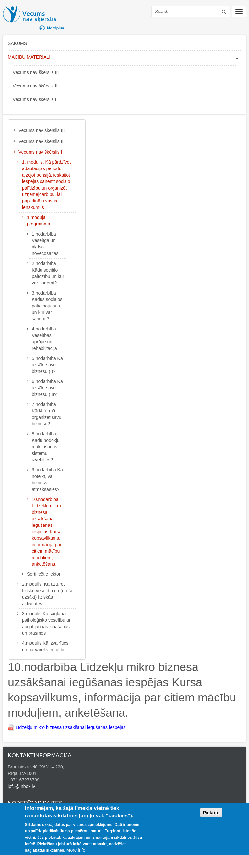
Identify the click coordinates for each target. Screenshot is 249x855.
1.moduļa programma (38, 220)
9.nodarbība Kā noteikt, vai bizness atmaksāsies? (47, 479)
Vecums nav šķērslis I (34, 99)
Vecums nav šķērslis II (35, 85)
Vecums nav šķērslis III (36, 72)
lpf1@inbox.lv (21, 786)
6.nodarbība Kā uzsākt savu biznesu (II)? (47, 388)
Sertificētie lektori (44, 574)
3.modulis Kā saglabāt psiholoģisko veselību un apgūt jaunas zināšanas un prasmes (47, 623)
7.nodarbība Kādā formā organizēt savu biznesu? (46, 414)
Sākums (17, 43)
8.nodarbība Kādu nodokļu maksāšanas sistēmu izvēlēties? (46, 446)
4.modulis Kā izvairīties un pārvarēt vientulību (45, 646)
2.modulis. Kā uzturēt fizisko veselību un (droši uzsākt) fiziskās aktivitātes (47, 594)
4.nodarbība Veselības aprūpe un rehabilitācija (44, 338)
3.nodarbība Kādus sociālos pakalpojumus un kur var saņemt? (47, 305)
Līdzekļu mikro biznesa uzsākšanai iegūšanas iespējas (69, 727)
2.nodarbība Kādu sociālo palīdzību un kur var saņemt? (48, 273)
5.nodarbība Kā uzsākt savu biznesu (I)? (47, 365)
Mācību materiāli (29, 57)
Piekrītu (211, 815)
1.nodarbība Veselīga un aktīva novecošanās (45, 243)
